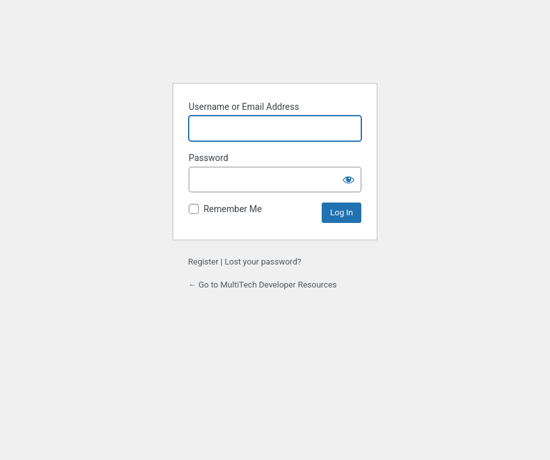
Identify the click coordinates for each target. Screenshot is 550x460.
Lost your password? (262, 261)
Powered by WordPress (275, 47)
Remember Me (232, 209)
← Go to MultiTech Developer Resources (262, 284)
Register (203, 261)
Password (208, 158)
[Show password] (348, 179)
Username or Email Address (244, 107)
